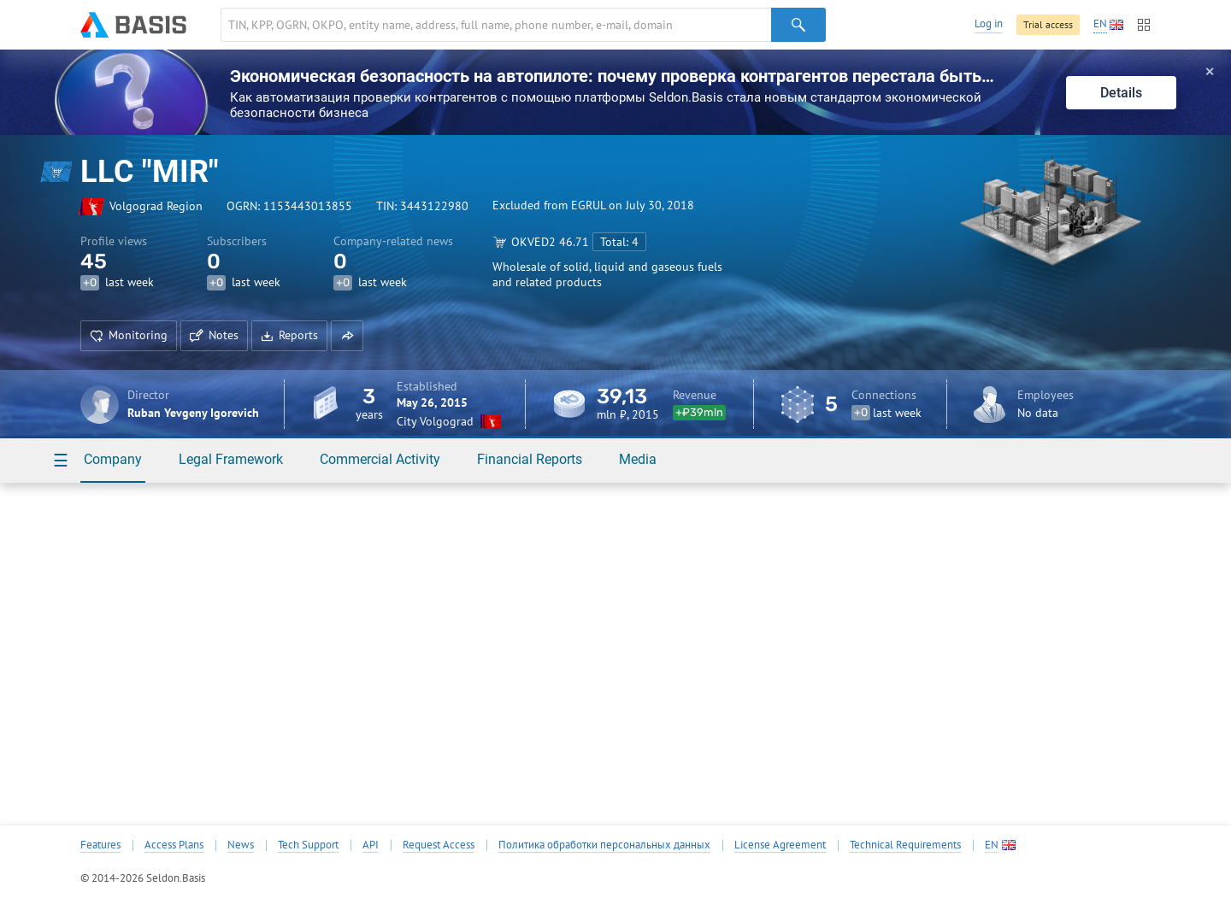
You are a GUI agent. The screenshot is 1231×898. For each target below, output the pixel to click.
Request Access (438, 845)
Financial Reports (529, 459)
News (240, 845)
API (370, 845)
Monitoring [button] (129, 335)
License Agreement (780, 845)
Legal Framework (231, 459)
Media (638, 459)
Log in (989, 23)
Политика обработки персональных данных (604, 845)
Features (100, 845)
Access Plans (173, 845)
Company (113, 459)
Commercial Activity (380, 459)
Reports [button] (289, 335)
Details (1121, 93)
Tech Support (308, 845)
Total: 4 (619, 241)
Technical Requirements (905, 845)
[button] (347, 335)
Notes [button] (214, 335)
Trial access (1048, 24)
